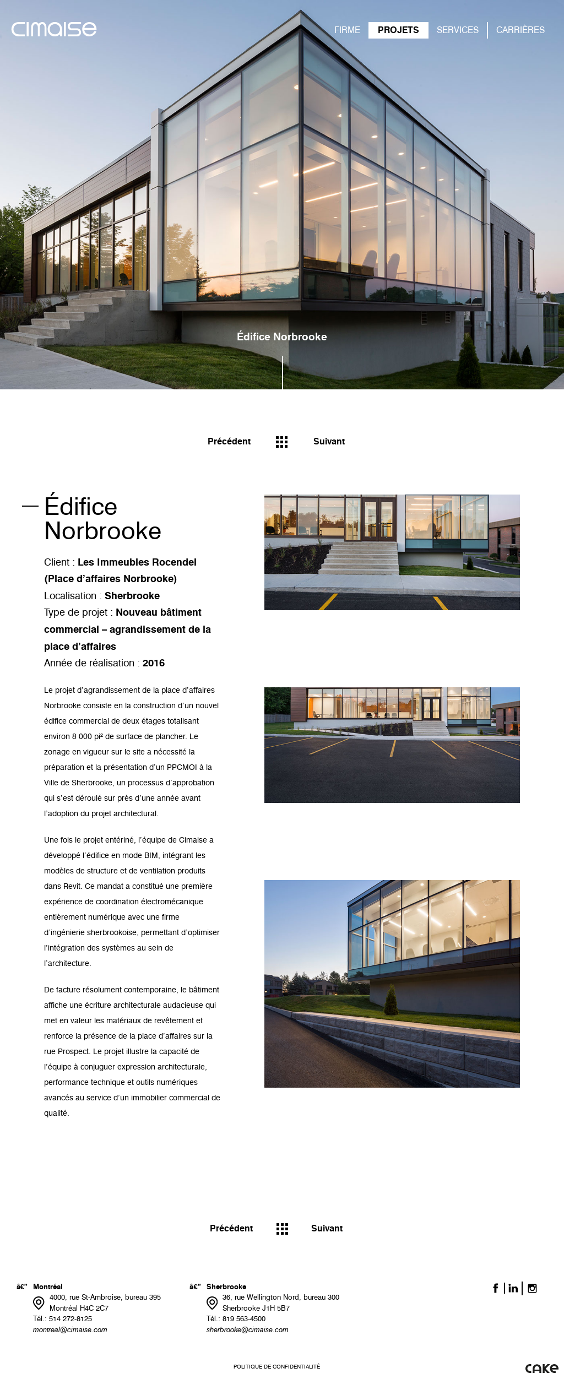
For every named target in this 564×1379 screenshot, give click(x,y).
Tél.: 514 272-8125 (62, 1318)
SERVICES (458, 30)
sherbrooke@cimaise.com (248, 1329)
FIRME (347, 30)
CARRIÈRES (520, 30)
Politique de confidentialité (277, 1366)
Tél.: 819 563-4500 (236, 1318)
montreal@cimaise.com (70, 1329)
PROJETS (398, 30)
